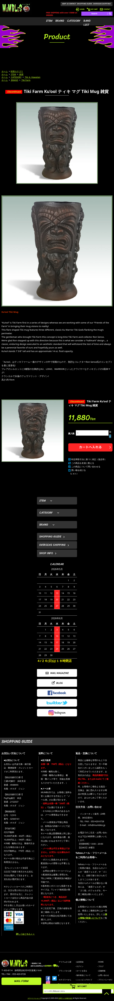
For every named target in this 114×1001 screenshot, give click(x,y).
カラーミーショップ (34, 998)
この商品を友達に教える (82, 463)
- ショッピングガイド (83, 979)
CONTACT (105, 9)
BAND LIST (87, 22)
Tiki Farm (25, 80)
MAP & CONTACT (69, 3)
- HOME (100, 962)
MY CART (92, 9)
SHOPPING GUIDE (84, 3)
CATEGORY (73, 20)
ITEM (49, 20)
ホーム (4, 71)
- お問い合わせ (103, 975)
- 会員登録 (79, 962)
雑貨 (21, 74)
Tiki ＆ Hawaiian (32, 77)
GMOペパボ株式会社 (65, 998)
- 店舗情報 (101, 971)
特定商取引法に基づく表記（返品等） (89, 459)
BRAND (59, 20)
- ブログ (100, 966)
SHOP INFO (46, 553)
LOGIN (80, 9)
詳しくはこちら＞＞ (25, 934)
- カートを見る (81, 971)
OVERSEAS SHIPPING (102, 3)
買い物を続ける (78, 470)
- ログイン (79, 966)
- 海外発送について (83, 975)
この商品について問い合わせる (85, 466)
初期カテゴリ (17, 71)
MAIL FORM (21, 981)
